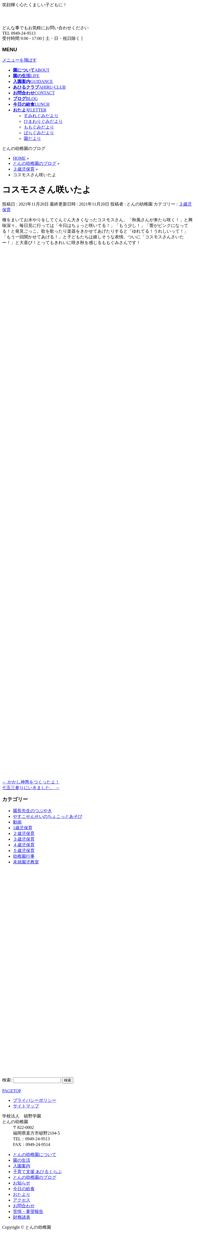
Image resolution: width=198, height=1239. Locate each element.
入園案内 (21, 1166)
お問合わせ (24, 1205)
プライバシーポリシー (34, 1100)
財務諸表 (21, 1217)
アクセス (21, 1200)
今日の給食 (24, 1188)
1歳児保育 (22, 827)
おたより (21, 1194)
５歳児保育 (24, 850)
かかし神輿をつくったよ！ (31, 782)
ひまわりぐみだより (43, 121)
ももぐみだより (39, 127)
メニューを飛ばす (19, 60)
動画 (17, 822)
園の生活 (21, 1160)
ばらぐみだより (39, 132)
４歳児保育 (24, 845)
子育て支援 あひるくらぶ (37, 1171)
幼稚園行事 (24, 856)
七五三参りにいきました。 (31, 787)
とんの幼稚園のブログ (34, 1177)
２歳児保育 (24, 833)
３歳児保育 (24, 839)
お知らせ (21, 1183)
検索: (7, 1080)
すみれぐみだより (41, 115)
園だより (32, 138)
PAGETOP (11, 1090)
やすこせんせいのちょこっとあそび (47, 816)
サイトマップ (26, 1106)
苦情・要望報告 (28, 1211)
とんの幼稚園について (34, 1154)
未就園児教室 (26, 862)
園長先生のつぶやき (32, 810)
